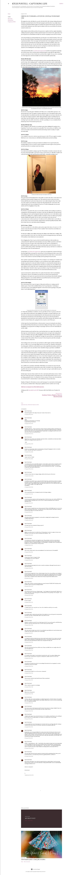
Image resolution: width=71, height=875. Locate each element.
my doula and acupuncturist (39, 50)
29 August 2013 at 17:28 (29, 625)
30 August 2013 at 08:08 (29, 748)
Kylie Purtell (27, 411)
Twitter (49, 395)
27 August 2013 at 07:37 (29, 443)
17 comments (30, 820)
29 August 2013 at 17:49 (29, 702)
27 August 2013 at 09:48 (29, 475)
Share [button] (9, 13)
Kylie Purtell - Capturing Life (29, 3)
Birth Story (10, 18)
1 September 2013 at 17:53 (29, 775)
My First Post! (30, 818)
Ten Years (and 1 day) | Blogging (33, 859)
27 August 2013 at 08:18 (29, 451)
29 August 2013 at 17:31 (29, 633)
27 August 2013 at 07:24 (29, 433)
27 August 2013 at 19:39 (29, 552)
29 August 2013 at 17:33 (29, 642)
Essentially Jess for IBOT (33, 390)
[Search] (61, 3)
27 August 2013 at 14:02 (29, 520)
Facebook (44, 395)
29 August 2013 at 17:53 (29, 726)
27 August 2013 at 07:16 (29, 423)
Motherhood (10, 20)
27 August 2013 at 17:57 (29, 545)
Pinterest (60, 395)
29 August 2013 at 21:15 (29, 738)
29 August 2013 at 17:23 (29, 602)
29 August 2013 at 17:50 (29, 710)
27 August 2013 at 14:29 (29, 527)
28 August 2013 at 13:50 (29, 595)
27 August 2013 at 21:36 (29, 568)
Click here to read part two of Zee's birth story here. (32, 386)
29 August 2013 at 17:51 (29, 718)
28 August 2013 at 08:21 (29, 578)
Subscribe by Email (57, 396)
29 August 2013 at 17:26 (29, 617)
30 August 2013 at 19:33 (29, 756)
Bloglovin (54, 395)
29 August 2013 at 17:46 (29, 666)
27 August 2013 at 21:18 (29, 560)
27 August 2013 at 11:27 (29, 512)
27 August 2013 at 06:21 (29, 414)
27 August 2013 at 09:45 (29, 468)
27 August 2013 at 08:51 (29, 458)
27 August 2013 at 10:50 (29, 487)
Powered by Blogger (35, 869)
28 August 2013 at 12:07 (29, 586)
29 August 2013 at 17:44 (29, 658)
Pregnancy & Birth (12, 21)
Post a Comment (27, 861)
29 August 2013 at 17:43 (29, 650)
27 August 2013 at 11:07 (29, 503)
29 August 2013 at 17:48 (29, 686)
